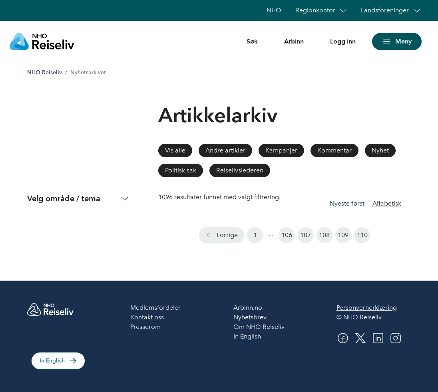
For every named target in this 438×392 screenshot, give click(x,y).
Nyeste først (348, 203)
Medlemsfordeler (155, 307)
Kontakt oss (147, 317)
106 (286, 235)
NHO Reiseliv (44, 72)
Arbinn (294, 41)
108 (324, 235)
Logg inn (343, 41)
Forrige (227, 235)
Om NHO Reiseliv (259, 327)
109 (343, 235)
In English (52, 360)
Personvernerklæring (366, 307)
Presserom (145, 327)
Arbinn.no (247, 307)
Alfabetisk (386, 203)
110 (362, 235)
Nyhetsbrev (250, 317)
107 (305, 235)
